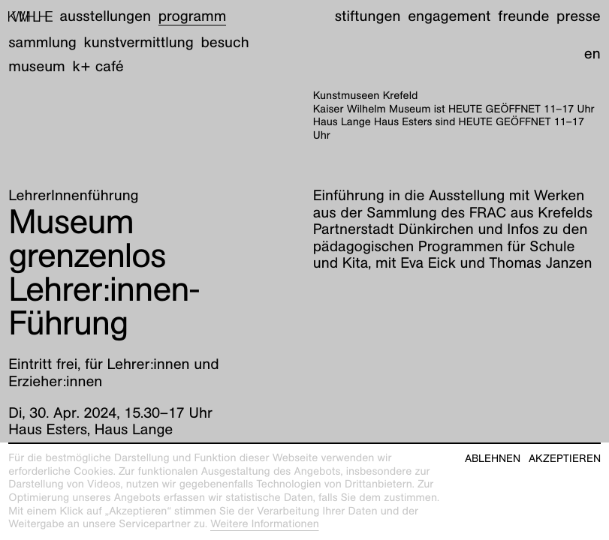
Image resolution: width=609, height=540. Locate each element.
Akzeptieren (565, 458)
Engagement (449, 17)
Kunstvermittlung (139, 43)
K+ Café (98, 67)
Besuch (224, 43)
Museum (36, 67)
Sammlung (42, 43)
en (592, 54)
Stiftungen (368, 17)
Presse (578, 17)
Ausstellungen (105, 17)
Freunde (523, 17)
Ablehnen (492, 458)
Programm (192, 17)
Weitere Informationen (264, 524)
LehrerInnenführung (73, 196)
